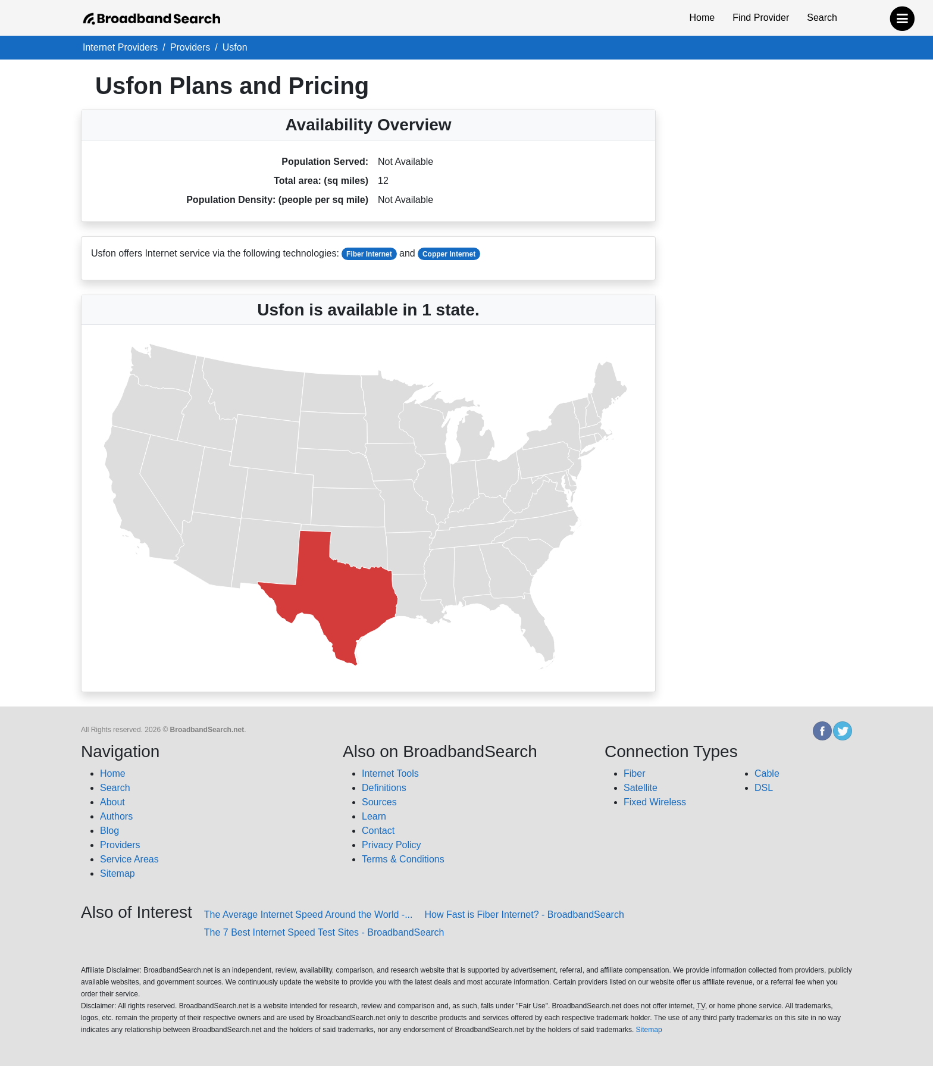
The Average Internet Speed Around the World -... (308, 914)
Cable (766, 773)
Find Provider (760, 17)
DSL (763, 788)
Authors (116, 816)
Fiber (634, 773)
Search (822, 17)
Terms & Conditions (403, 859)
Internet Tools (390, 773)
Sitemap (117, 873)
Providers (120, 845)
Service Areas (129, 859)
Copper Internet (448, 254)
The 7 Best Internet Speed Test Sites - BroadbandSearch (324, 932)
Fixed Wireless (655, 802)
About (112, 802)
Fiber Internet (369, 254)
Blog (109, 831)
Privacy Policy (391, 845)
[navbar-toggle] (902, 16)
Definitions (384, 788)
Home (702, 17)
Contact (378, 831)
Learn (374, 816)
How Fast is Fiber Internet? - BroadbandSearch (524, 914)
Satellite (641, 788)
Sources (379, 802)
